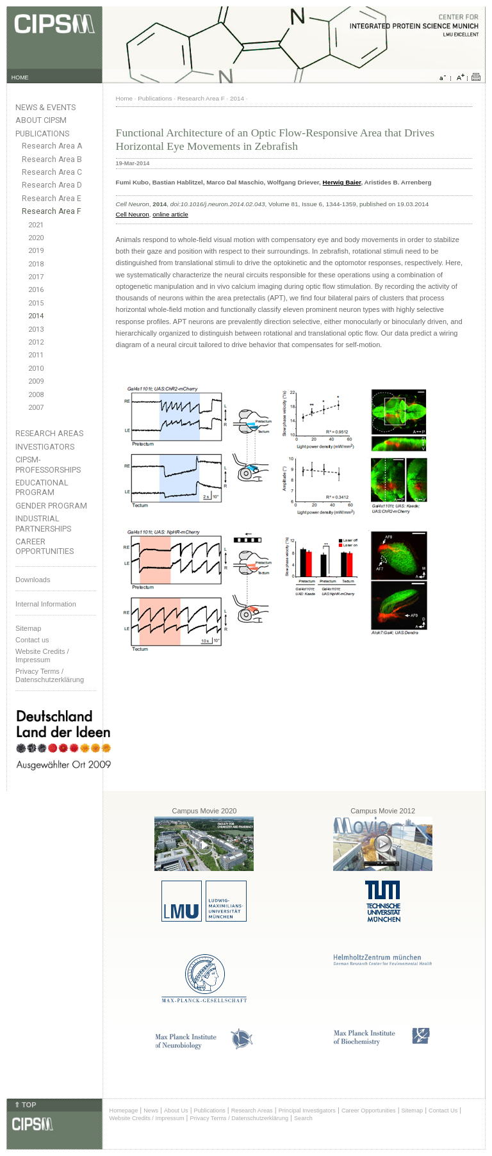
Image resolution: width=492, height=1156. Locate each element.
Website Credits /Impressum (42, 655)
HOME (20, 77)
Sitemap (28, 628)
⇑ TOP (25, 1105)
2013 (36, 329)
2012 (36, 342)
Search (303, 1118)
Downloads (32, 579)
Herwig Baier (342, 182)
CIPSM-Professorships (48, 464)
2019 (36, 251)
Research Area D (52, 185)
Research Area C (52, 172)
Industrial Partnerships (43, 523)
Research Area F (51, 211)
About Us (176, 1110)
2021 (36, 225)
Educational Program (42, 487)
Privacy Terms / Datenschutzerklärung (49, 675)
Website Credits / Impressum (147, 1118)
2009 (36, 381)
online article (170, 214)
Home (124, 98)
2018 (36, 264)
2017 (36, 277)
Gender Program (51, 505)
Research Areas (49, 433)
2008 (36, 395)
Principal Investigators (307, 1110)
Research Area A (52, 146)
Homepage (124, 1110)
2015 (36, 303)
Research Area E (51, 198)
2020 (36, 238)
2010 (36, 368)
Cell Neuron (132, 214)
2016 (36, 290)
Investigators (44, 447)
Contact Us (443, 1110)
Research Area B (52, 159)
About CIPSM (41, 120)
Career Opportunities (44, 546)
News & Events (45, 107)
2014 (36, 316)
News (151, 1110)
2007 (36, 407)
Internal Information (45, 604)
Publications (42, 133)
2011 (36, 355)
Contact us (32, 640)
